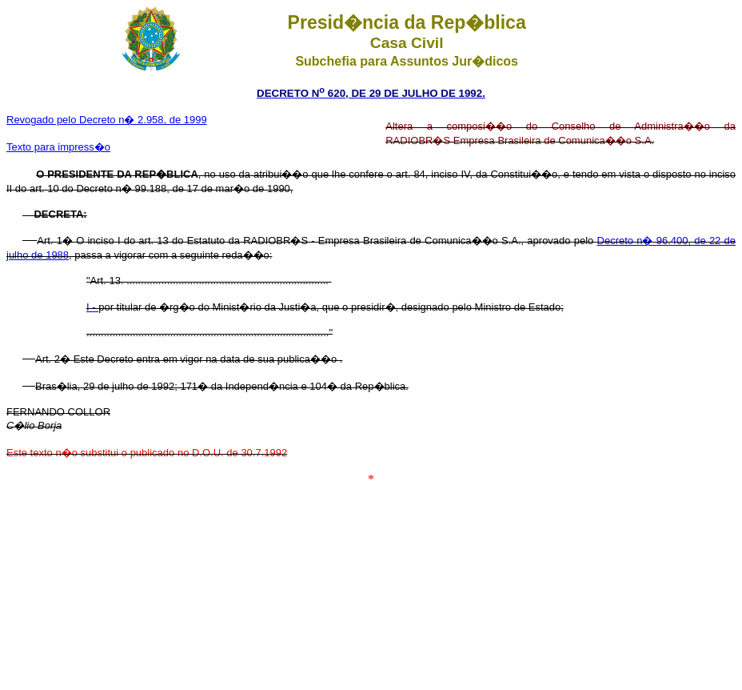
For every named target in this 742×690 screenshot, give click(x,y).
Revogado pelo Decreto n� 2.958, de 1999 (106, 120)
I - (92, 307)
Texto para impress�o (58, 147)
